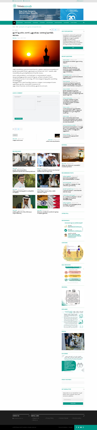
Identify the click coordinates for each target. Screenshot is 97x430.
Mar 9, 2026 (74, 134)
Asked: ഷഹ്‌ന (66, 66)
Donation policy (77, 418)
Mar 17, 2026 (73, 66)
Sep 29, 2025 (75, 176)
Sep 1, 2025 (78, 188)
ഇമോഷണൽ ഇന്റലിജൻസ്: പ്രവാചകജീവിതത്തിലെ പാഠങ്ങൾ (71, 178)
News (17, 26)
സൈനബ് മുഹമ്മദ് (67, 182)
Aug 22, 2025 (75, 202)
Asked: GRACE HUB (67, 75)
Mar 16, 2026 (76, 75)
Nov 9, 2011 (21, 138)
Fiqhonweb (35, 22)
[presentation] (24, 112)
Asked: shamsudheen (68, 98)
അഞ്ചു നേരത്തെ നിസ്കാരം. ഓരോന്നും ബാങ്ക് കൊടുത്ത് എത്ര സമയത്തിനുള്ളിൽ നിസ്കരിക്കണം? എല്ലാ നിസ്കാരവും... (72, 70)
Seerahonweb (28, 22)
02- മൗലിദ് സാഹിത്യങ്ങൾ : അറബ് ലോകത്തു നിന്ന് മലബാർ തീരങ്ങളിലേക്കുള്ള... (72, 198)
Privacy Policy (50, 418)
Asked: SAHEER (66, 89)
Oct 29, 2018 (21, 189)
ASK (73, 47)
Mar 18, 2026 (74, 59)
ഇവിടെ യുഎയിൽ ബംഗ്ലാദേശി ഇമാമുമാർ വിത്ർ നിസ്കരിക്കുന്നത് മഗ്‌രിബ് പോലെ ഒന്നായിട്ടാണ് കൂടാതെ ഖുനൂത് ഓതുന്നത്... (73, 93)
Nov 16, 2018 (46, 189)
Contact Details (63, 418)
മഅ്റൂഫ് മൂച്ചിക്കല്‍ (67, 176)
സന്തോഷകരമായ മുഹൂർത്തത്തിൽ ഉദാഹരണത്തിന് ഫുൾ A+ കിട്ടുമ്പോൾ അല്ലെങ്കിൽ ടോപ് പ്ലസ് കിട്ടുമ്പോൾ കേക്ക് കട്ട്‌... (72, 111)
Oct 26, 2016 (46, 210)
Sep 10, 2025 (75, 182)
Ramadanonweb (58, 22)
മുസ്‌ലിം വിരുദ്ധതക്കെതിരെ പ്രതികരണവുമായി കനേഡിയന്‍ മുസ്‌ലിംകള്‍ (24, 171)
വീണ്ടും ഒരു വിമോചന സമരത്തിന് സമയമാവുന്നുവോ (71, 166)
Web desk (15, 38)
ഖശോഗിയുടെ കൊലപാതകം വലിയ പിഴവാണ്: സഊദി (46, 192)
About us (35, 420)
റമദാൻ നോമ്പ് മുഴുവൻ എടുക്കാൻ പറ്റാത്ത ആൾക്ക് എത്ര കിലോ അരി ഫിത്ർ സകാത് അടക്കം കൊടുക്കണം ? (73, 85)
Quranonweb (20, 22)
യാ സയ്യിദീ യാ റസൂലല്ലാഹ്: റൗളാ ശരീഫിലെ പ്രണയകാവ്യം (71, 185)
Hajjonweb (66, 22)
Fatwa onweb (74, 22)
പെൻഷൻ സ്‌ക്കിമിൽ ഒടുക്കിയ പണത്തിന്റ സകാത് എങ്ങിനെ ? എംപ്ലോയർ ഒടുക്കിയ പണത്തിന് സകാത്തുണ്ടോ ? (71, 102)
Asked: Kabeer (66, 60)
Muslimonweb (49, 22)
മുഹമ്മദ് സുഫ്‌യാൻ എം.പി (68, 189)
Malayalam (80, 1)
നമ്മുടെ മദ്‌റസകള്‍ (18, 140)
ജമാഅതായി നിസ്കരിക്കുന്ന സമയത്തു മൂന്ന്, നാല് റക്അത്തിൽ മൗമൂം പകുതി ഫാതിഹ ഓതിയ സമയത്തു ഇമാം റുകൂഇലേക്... (73, 129)
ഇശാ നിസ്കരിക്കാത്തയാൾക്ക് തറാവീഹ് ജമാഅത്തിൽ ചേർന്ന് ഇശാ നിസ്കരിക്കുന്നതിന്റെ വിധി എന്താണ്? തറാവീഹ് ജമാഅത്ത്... (72, 120)
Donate (70, 427)
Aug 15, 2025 (70, 163)
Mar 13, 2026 (74, 89)
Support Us (36, 418)
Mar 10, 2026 (80, 125)
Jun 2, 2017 (45, 168)
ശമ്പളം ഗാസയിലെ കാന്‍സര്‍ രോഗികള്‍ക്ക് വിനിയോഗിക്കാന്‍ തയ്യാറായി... (48, 171)
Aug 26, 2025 (79, 195)
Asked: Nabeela (66, 134)
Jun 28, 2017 (21, 210)
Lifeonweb (42, 22)
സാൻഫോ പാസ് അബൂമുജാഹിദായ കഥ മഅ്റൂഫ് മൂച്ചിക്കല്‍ (72, 205)
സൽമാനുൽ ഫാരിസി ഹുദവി (69, 195)
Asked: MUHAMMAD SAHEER (69, 125)
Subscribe (73, 403)
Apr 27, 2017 (21, 168)
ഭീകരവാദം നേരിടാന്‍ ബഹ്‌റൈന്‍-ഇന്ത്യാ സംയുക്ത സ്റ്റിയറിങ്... (48, 212)
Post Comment (19, 118)
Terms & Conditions (63, 427)
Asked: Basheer (66, 81)
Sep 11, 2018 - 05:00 (21, 38)
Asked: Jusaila (66, 107)
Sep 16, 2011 (57, 139)
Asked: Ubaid (66, 116)
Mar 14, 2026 (74, 81)
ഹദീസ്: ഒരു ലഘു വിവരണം (53, 141)
